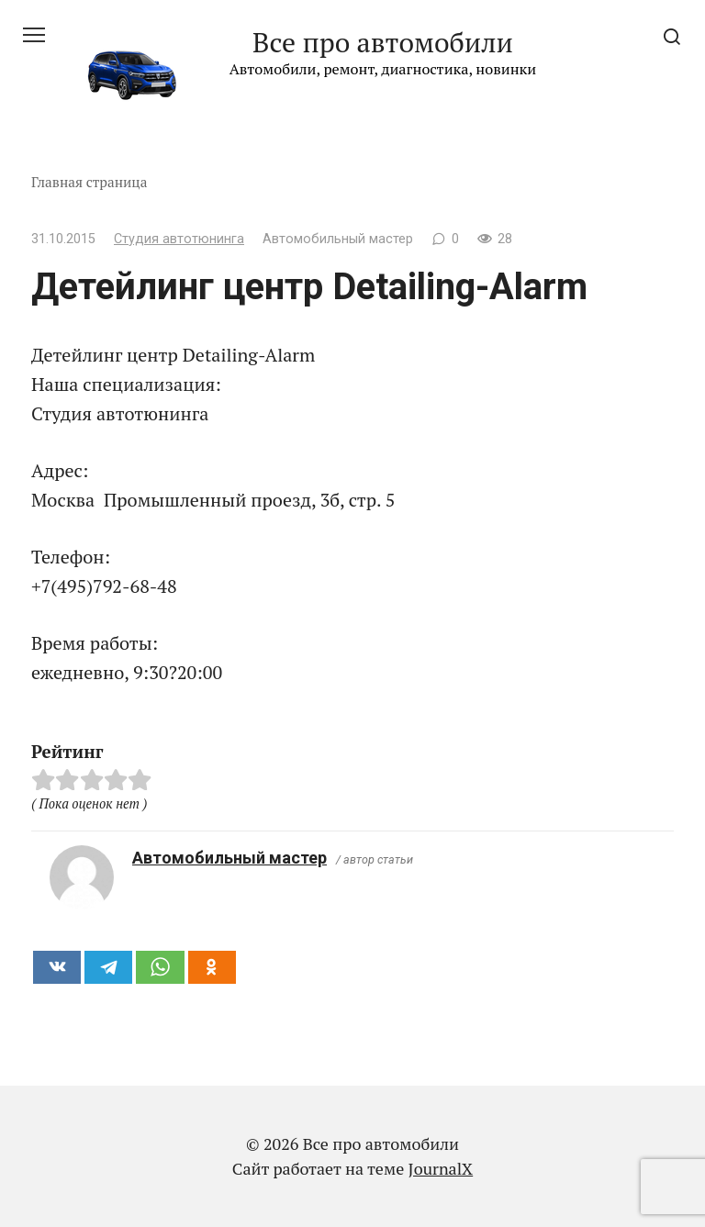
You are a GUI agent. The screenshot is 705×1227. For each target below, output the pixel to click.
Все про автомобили (382, 42)
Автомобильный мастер (229, 857)
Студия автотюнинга (179, 239)
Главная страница (89, 182)
